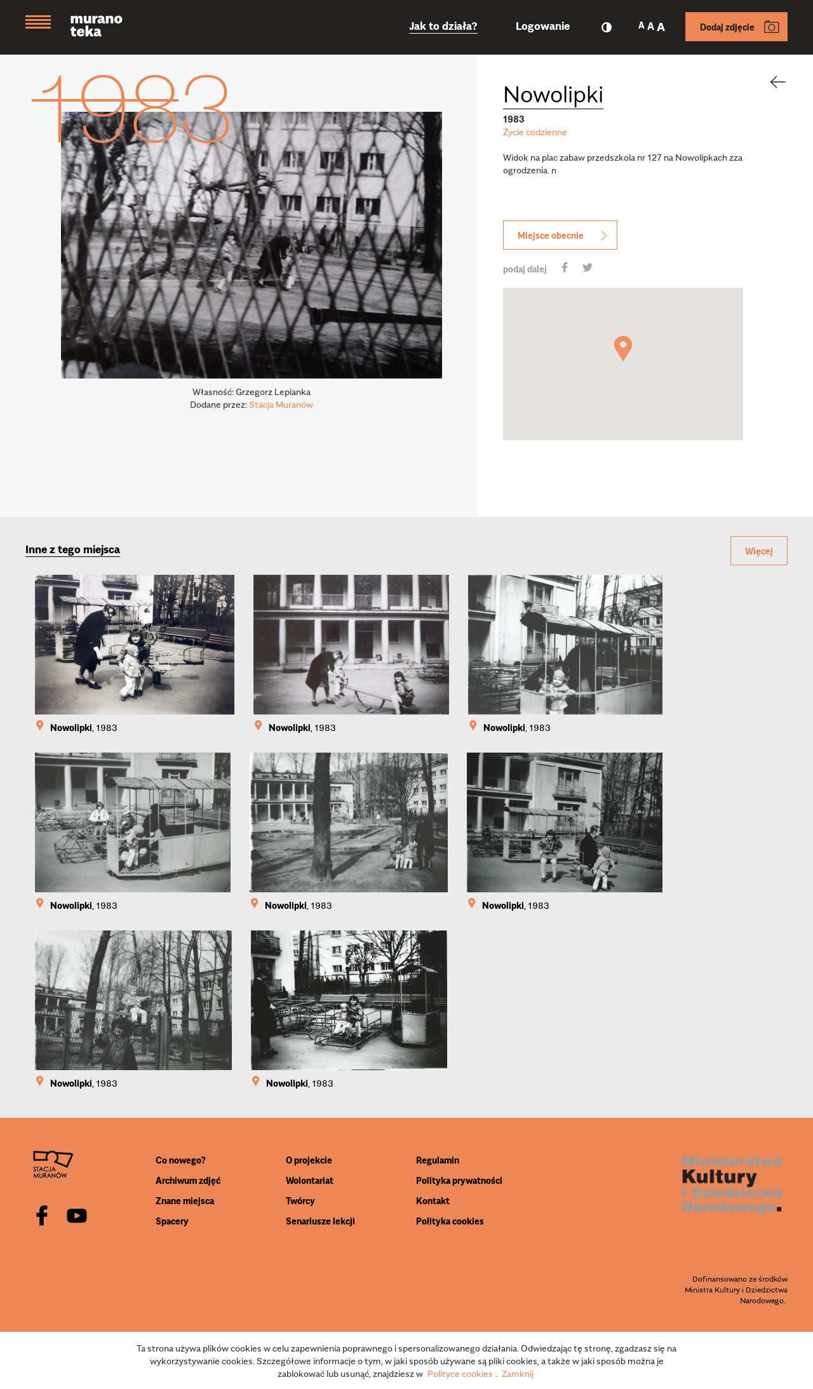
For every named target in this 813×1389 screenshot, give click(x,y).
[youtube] (76, 1216)
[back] (770, 82)
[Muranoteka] (106, 27)
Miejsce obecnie (563, 235)
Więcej (759, 550)
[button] (623, 348)
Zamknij (518, 1373)
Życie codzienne (535, 131)
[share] (564, 268)
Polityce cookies (460, 1373)
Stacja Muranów (281, 404)
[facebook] (41, 1216)
